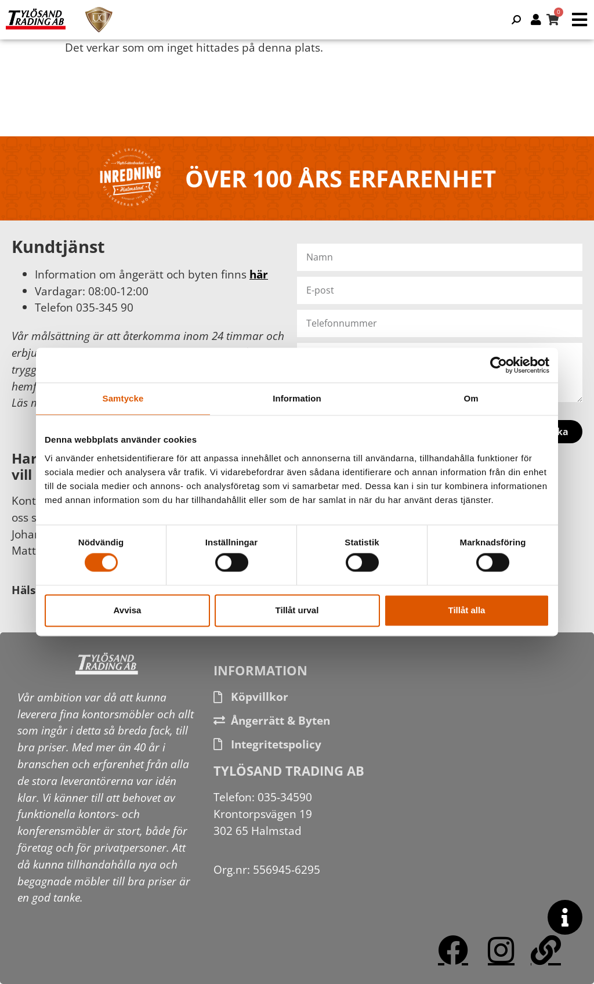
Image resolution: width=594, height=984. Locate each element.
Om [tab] (470, 398)
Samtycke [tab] (123, 398)
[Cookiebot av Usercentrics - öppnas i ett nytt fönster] (498, 365)
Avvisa (128, 610)
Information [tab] (297, 398)
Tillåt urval (297, 610)
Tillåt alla (467, 610)
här (258, 274)
